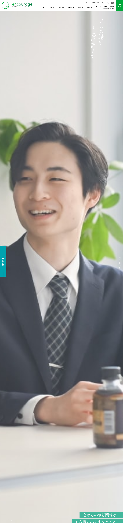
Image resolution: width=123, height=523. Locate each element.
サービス (52, 7)
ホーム (45, 7)
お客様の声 (71, 7)
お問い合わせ (95, 3)
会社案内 (61, 7)
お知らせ (80, 7)
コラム (87, 3)
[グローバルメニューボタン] (119, 5)
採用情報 (89, 7)
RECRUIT (3, 261)
